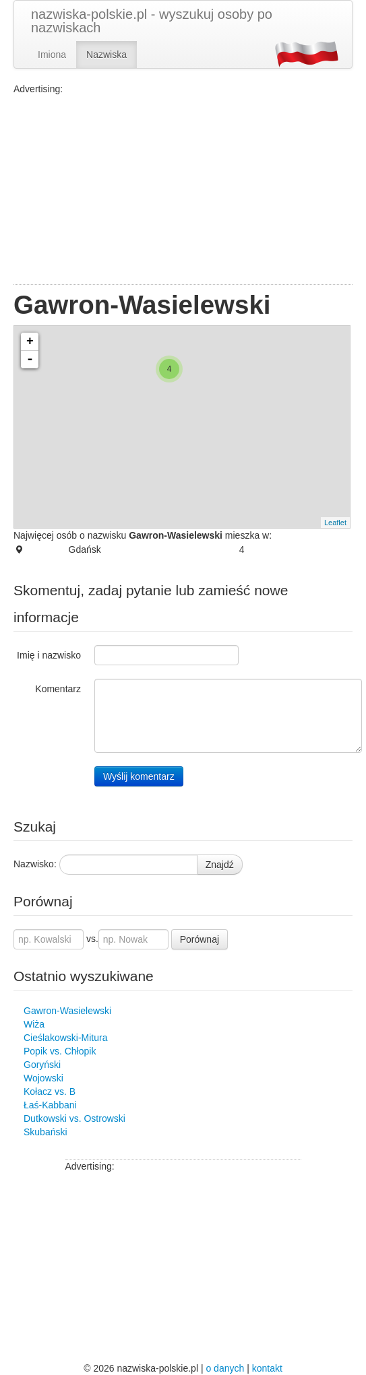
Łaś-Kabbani (50, 1105)
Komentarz (58, 688)
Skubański (45, 1132)
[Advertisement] (183, 190)
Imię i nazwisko (49, 655)
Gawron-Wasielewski (67, 1010)
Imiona (52, 54)
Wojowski (43, 1078)
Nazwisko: (35, 864)
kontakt (267, 1368)
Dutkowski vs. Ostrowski (74, 1118)
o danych (225, 1368)
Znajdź (220, 864)
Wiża (34, 1024)
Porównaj (199, 939)
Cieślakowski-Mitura (65, 1037)
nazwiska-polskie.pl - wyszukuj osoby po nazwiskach (151, 21)
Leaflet (335, 522)
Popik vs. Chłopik (60, 1051)
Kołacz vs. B (49, 1091)
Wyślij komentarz (139, 776)
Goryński (42, 1064)
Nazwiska (106, 54)
